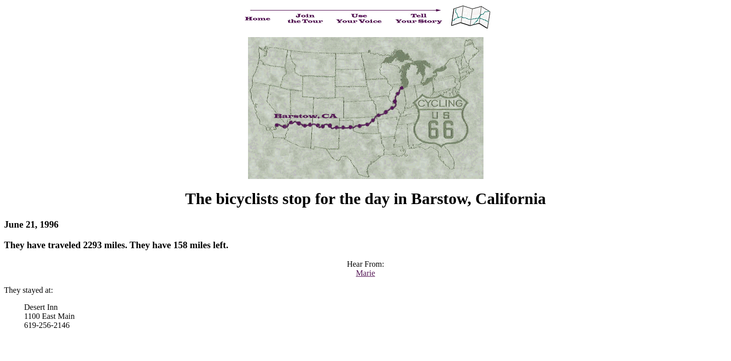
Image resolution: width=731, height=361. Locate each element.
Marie (365, 273)
